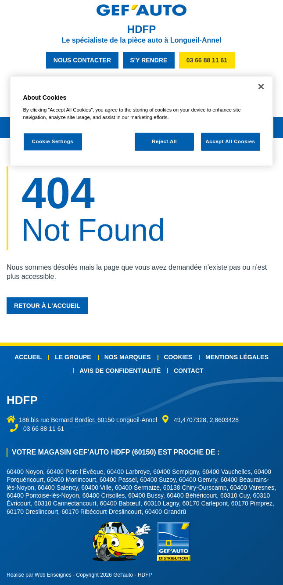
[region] (141, 121)
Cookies (178, 357)
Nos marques (127, 357)
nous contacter (82, 60)
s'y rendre (149, 60)
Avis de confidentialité (120, 370)
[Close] (261, 86)
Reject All (164, 141)
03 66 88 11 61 (206, 60)
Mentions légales (237, 357)
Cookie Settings (53, 141)
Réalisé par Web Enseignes (39, 575)
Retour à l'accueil (47, 305)
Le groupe (73, 357)
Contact (188, 370)
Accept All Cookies (230, 141)
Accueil (28, 357)
